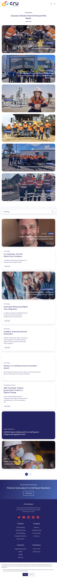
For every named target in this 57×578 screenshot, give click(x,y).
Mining (20, 554)
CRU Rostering (20, 527)
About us (36, 527)
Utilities (20, 552)
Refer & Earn (36, 552)
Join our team (36, 533)
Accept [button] (25, 574)
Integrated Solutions (20, 536)
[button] (51, 4)
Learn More (28, 493)
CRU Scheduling (20, 533)
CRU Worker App (20, 530)
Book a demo (20, 539)
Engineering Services (20, 549)
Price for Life (36, 549)
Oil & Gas (20, 557)
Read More (49, 243)
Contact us (36, 536)
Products (20, 523)
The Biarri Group (36, 530)
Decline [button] (31, 574)
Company (36, 523)
